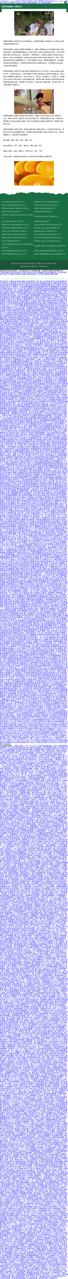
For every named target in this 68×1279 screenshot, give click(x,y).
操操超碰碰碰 (40, 433)
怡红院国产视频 (6, 941)
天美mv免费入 (5, 972)
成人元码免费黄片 (32, 699)
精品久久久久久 (62, 1268)
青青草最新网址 (41, 523)
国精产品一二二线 (10, 1224)
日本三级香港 (13, 1195)
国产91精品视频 (51, 452)
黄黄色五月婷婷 (30, 509)
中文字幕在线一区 (46, 758)
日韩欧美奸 (47, 1062)
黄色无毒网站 (11, 867)
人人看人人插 (9, 681)
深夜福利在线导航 (54, 812)
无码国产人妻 (26, 1059)
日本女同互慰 (23, 987)
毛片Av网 (44, 1116)
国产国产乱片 (37, 968)
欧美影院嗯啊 (40, 286)
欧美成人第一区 (7, 1050)
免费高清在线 (11, 652)
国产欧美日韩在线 (14, 481)
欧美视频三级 (33, 930)
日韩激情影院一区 (17, 1116)
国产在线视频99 (24, 441)
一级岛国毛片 (61, 459)
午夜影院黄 (59, 914)
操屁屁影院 (31, 1254)
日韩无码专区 (38, 1222)
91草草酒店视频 (26, 768)
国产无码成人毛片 (44, 843)
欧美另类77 (40, 1130)
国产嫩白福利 (18, 488)
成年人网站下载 (48, 1057)
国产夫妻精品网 (35, 328)
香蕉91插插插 (44, 878)
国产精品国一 (61, 513)
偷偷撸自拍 (57, 857)
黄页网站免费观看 (31, 349)
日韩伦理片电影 (26, 570)
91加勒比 (28, 1097)
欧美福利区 (36, 894)
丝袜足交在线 (48, 841)
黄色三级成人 (25, 507)
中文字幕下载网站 (47, 544)
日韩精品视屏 (39, 1125)
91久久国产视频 (20, 340)
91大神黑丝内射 (17, 349)
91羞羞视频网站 (28, 299)
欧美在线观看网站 (36, 344)
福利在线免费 (39, 687)
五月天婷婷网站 (57, 361)
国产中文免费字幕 (7, 671)
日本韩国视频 (21, 829)
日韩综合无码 (40, 299)
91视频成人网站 (37, 446)
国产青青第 (47, 1231)
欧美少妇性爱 (50, 680)
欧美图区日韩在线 (38, 1069)
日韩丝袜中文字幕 (27, 560)
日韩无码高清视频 (57, 1034)
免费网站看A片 (11, 441)
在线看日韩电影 (12, 551)
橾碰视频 (56, 1208)
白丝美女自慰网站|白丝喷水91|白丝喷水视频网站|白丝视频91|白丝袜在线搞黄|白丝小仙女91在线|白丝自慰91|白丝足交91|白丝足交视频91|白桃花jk (34, 742)
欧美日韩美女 (27, 798)
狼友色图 (56, 754)
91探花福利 (57, 899)
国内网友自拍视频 (7, 1214)
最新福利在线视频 (58, 290)
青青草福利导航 (48, 1201)
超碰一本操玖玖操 (51, 953)
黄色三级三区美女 (20, 339)
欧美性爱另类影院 (13, 993)
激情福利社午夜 (48, 311)
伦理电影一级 (9, 664)
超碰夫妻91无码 (30, 292)
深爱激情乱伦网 (27, 1003)
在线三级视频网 (12, 493)
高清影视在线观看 (25, 1165)
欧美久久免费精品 (45, 697)
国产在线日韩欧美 (47, 476)
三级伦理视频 (61, 1130)
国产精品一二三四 (39, 321)
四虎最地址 (38, 1003)
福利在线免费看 (26, 906)
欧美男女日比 (34, 612)
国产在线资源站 (42, 591)
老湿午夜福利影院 (38, 650)
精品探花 (60, 794)
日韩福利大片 (56, 779)
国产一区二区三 (25, 1090)
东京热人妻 (5, 1014)
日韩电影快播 (42, 1186)
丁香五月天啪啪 (23, 295)
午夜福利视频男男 (19, 911)
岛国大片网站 (52, 283)
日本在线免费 (28, 1252)
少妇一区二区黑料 (46, 347)
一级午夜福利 (11, 446)
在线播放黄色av (12, 549)
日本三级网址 (14, 346)
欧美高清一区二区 (27, 645)
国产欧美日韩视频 (45, 676)
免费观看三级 (59, 758)
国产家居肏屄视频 (25, 495)
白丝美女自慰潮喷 (43, 427)
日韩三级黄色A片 (30, 1048)
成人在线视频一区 (30, 325)
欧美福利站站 (23, 525)
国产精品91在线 (39, 394)
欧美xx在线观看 (53, 688)
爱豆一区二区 (15, 774)
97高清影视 (14, 881)
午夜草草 (3, 937)
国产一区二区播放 (18, 678)
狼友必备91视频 (51, 1198)
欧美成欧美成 (50, 598)
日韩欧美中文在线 (50, 753)
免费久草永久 (49, 502)
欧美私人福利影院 (44, 497)
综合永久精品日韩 (14, 589)
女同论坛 (42, 932)
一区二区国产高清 (19, 848)
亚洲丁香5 (57, 1038)
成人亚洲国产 (18, 1241)
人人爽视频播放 (8, 464)
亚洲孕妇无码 (60, 323)
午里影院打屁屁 (6, 1010)
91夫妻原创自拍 (48, 380)
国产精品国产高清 (34, 466)
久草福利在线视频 (56, 685)
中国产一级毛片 (36, 1121)
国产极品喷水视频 (58, 450)
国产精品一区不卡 (7, 927)
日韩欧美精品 (7, 488)
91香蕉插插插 (43, 1014)
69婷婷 (52, 1132)
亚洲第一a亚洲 (48, 1005)
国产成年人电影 (55, 406)
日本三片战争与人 (52, 961)
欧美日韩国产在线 (31, 820)
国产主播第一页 (30, 427)
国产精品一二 (49, 469)
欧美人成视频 (29, 523)
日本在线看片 (11, 502)
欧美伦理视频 (14, 631)
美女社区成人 (28, 1034)
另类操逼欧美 (62, 306)
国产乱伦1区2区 (39, 1059)
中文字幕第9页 (24, 593)
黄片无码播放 (41, 1181)
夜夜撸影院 (12, 1151)
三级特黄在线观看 (10, 960)
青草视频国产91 (45, 939)
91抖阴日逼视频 (11, 1193)
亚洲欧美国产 (25, 881)
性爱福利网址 (6, 986)
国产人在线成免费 (13, 645)
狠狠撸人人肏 (30, 1052)
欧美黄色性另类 (19, 354)
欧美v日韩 (16, 1059)
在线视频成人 (27, 786)
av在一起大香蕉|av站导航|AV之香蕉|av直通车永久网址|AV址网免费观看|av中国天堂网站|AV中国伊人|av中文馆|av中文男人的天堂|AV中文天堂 (34, 722)
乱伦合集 (41, 1141)
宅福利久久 (44, 866)
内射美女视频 (25, 311)
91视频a (42, 761)
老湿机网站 (46, 888)
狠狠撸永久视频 (12, 1257)
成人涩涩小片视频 (35, 854)
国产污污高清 (56, 652)
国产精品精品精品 (20, 373)
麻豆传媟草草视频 (49, 647)
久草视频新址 (56, 702)
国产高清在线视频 (47, 478)
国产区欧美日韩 (19, 634)
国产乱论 (10, 1168)
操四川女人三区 (34, 455)
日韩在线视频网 (34, 779)
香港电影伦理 (27, 994)
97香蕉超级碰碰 (41, 520)
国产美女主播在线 (16, 405)
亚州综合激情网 (44, 1045)
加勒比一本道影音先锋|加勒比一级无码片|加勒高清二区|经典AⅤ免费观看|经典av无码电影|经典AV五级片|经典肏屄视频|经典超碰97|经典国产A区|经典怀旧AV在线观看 (33, 716)
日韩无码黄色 (13, 808)
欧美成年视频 (25, 991)
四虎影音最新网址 (44, 850)
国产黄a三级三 (27, 937)
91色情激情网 (45, 947)
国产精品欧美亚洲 (19, 747)
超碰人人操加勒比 (58, 340)
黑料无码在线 (52, 906)
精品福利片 (31, 1170)
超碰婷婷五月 (49, 387)
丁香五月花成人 (38, 949)
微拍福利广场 (52, 1071)
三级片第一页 (22, 513)
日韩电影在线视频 (53, 1069)
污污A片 (40, 1146)
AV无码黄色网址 (37, 539)
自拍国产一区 (20, 1200)
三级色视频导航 (12, 580)
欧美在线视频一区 (39, 874)
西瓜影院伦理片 (28, 401)
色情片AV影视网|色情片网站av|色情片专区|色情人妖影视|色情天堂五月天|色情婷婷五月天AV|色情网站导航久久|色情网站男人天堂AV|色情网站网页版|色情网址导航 (34, 712)
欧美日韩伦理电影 (42, 803)
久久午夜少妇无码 (52, 412)
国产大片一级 (48, 1092)
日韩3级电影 (38, 1153)
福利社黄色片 (5, 620)
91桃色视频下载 (13, 377)
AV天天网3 (29, 805)
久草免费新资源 (10, 335)
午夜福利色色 (34, 323)
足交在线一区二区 (30, 1045)
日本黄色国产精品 (49, 747)
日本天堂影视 (23, 561)
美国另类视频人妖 (58, 427)
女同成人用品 (41, 400)
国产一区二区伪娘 (21, 544)
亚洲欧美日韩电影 (20, 563)
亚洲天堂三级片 (41, 481)
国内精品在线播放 (58, 420)
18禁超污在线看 (19, 918)
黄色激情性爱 (43, 1259)
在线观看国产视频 (59, 448)
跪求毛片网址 (54, 991)
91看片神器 (22, 996)
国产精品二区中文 (48, 671)
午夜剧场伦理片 (6, 1088)
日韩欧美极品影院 (20, 386)
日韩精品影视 (54, 1041)
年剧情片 (8, 1264)
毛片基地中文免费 (37, 780)
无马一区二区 (21, 775)
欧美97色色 (9, 934)
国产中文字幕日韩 (37, 690)
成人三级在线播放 (49, 511)
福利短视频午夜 (38, 1087)
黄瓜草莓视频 (38, 1081)
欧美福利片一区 (10, 600)
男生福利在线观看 (45, 1048)
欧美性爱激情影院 (13, 1172)
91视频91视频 (38, 867)
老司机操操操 (33, 313)
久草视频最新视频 (18, 1111)
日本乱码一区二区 (23, 894)
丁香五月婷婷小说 (24, 533)
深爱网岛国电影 (53, 1250)
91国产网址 (62, 897)
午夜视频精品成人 (25, 657)
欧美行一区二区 (37, 633)
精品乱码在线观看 (14, 370)
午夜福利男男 (52, 304)
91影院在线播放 (20, 347)
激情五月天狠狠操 (29, 438)
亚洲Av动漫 (49, 946)
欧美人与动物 (28, 1175)
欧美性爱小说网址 (25, 549)
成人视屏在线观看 (59, 1118)
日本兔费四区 (62, 874)
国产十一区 (28, 1226)
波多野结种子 (57, 483)
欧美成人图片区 (44, 1099)
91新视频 (22, 791)
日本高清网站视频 (8, 751)
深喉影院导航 (16, 556)
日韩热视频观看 (47, 1151)
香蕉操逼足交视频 (27, 923)
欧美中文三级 (25, 704)
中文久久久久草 (31, 761)
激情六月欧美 (34, 365)
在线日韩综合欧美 (24, 692)
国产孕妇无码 (34, 316)
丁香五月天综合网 (52, 949)
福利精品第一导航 (37, 897)
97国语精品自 (28, 1104)
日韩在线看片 (61, 881)
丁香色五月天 (56, 445)
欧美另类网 (58, 1241)
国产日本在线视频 (45, 424)
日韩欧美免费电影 (59, 850)
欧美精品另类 (22, 1047)
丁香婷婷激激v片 (52, 547)
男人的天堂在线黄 (61, 1012)
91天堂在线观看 (24, 647)
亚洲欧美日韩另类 (37, 1007)
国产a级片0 (47, 793)
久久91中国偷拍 (46, 1241)
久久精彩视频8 (27, 687)
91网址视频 (12, 989)
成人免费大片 (29, 457)
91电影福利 (37, 935)
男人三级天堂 (45, 558)
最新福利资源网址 (11, 410)
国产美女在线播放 (24, 660)
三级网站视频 (46, 975)
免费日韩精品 (44, 528)
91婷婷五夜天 (18, 947)
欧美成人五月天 (12, 706)
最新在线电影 (11, 328)
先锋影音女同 (31, 833)
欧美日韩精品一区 (37, 1074)
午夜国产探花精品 (49, 1174)
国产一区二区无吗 (61, 902)
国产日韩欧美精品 (57, 1219)
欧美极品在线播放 (53, 535)
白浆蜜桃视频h (35, 295)
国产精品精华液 (50, 337)
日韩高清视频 (7, 659)
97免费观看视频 (34, 1151)
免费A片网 (19, 1160)
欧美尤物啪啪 (13, 930)
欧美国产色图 (61, 586)
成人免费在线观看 (16, 417)
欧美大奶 (48, 789)
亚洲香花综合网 (14, 796)
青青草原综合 (31, 393)
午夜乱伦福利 (42, 393)
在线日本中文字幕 (17, 979)
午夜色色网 (22, 871)
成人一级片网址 (26, 346)
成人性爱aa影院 (60, 446)
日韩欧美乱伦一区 (49, 981)
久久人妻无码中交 (54, 1015)
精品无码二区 (54, 1139)
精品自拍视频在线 (19, 1094)
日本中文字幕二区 (34, 356)
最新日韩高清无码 (16, 427)
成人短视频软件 (30, 613)
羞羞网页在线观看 (16, 655)
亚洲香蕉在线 (34, 673)
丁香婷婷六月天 (60, 760)
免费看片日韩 (25, 669)
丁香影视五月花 (12, 344)
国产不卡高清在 (21, 1101)
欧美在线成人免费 (12, 770)
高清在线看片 (11, 765)
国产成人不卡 (32, 1064)
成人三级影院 (43, 685)
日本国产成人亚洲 (27, 847)
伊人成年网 (33, 1154)
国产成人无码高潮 (43, 281)
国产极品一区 (16, 688)
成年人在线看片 (52, 582)
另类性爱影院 (8, 1003)
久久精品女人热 (13, 560)
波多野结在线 (52, 499)
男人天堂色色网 (18, 758)
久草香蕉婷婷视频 (61, 862)
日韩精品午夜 (23, 521)
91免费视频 (27, 953)
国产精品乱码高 (57, 607)
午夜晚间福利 (7, 683)
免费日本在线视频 (22, 1007)
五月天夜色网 (33, 911)
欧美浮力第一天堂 (45, 1212)
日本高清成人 (22, 694)
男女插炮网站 (38, 391)
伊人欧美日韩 (24, 1069)
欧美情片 (6, 1245)
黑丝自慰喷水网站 (54, 523)
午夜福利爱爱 (53, 777)
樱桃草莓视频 (38, 798)
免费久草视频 (62, 615)
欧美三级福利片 (55, 386)
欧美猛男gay (20, 1125)
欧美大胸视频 (17, 617)
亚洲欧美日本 (30, 1040)
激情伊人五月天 (39, 358)
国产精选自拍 (60, 507)
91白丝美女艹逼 (12, 561)
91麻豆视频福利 (58, 1047)
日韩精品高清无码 (31, 655)
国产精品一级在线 (40, 589)
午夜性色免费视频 (57, 1028)
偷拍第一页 (7, 1141)
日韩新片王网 (5, 761)
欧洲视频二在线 (42, 467)
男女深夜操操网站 (21, 577)
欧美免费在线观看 (18, 478)
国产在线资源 (18, 956)
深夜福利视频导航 (24, 320)
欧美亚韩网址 (51, 401)
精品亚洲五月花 (46, 354)
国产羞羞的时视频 (21, 864)
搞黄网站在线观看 (31, 685)
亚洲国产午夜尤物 (39, 787)
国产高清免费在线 (7, 1132)
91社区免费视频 (19, 1271)
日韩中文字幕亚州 (14, 474)
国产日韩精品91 (48, 594)
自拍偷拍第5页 (6, 899)
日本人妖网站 (34, 361)
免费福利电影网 (48, 464)
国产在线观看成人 (54, 645)
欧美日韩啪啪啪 (41, 1076)
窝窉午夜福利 (56, 473)
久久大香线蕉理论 (31, 351)
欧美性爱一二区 (19, 861)
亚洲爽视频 (46, 982)
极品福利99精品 (31, 480)
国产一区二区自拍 (25, 1228)
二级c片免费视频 (17, 596)
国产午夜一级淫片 (22, 1158)
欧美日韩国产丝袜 (16, 586)
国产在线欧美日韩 (47, 572)
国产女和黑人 (52, 768)
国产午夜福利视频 (43, 445)
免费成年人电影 (40, 904)
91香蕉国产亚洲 (22, 1261)
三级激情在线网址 (32, 979)
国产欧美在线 (37, 793)
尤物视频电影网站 (36, 551)
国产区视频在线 (8, 565)
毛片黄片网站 (51, 615)
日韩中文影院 (55, 977)
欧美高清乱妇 (25, 511)
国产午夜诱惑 (36, 660)
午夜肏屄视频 (35, 815)
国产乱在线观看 (57, 951)
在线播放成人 (9, 673)
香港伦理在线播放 (33, 1116)
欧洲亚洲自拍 (60, 464)
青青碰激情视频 (27, 831)
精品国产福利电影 (40, 370)
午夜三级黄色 (23, 695)
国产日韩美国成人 (22, 471)
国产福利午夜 (13, 787)
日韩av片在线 (52, 840)
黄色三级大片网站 (47, 1036)
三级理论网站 (29, 360)
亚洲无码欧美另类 (7, 1012)
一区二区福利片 (10, 542)
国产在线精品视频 (22, 565)
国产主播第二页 (49, 854)
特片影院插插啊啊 (12, 1247)
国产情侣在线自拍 (52, 1158)
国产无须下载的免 (13, 1137)
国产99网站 (12, 1179)
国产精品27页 (11, 1165)
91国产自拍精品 (18, 761)
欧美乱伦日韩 (5, 961)
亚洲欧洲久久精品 (59, 1273)
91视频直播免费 (40, 1085)
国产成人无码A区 (37, 1055)
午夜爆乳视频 (18, 457)
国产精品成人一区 (35, 694)
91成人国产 (36, 981)
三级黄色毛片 (47, 1012)
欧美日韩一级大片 (57, 916)
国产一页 (30, 1015)
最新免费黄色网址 (45, 666)
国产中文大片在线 (18, 307)
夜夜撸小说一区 (61, 314)
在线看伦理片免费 (35, 1092)
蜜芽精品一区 (8, 1104)
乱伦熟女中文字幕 (7, 356)
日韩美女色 (22, 1224)
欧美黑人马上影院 (19, 1024)
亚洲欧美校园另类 (12, 869)
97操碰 (64, 1123)
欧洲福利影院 (51, 1064)
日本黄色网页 (5, 1186)
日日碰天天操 (34, 521)
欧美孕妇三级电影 (27, 434)
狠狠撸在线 (20, 1276)
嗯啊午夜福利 (50, 358)
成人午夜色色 (11, 794)
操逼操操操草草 (42, 654)
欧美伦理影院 (60, 328)
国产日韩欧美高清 (20, 553)
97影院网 (43, 1188)
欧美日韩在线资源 (31, 619)
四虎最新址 (29, 1240)
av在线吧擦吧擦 (21, 379)
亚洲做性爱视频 (10, 610)
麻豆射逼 (3, 1123)
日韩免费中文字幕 (58, 521)
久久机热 (21, 1038)
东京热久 (27, 949)
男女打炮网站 (14, 669)
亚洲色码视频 (62, 401)
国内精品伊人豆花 (7, 1101)
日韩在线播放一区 (49, 379)
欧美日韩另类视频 (42, 460)
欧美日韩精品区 (24, 638)
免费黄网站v (11, 1047)
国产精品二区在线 (16, 483)
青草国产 (32, 1264)
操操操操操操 (43, 596)
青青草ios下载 (53, 928)
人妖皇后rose (13, 803)
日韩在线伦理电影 (21, 1114)
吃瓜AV (60, 996)
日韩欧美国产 (47, 815)
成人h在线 (7, 1149)
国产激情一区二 (45, 546)
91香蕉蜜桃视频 (61, 1050)
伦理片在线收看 (24, 1087)
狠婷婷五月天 (38, 994)
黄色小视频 (47, 857)
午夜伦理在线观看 (25, 440)
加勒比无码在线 (60, 307)
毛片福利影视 (47, 382)
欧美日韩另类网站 (53, 784)
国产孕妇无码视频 (42, 1102)
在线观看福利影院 (49, 674)
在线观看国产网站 (16, 613)
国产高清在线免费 (9, 490)
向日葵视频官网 (11, 749)
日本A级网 (57, 815)
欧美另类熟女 (12, 333)
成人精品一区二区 (12, 1083)
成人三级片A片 (59, 1205)
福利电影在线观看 (57, 878)
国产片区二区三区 (54, 629)
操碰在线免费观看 (8, 829)
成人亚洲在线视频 (59, 497)
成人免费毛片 (54, 591)
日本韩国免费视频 (49, 1094)
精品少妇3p (4, 1226)
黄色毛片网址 (7, 415)
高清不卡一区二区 (45, 542)
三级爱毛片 (24, 826)
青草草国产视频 (56, 1248)
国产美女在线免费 (7, 448)
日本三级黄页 (59, 942)
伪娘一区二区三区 (42, 801)
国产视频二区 (50, 687)
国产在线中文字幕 (15, 1076)
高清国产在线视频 (34, 862)
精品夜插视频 (5, 688)
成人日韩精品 (18, 827)
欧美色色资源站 (36, 817)
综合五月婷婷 (30, 400)
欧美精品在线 (12, 440)
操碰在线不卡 (60, 584)
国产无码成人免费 (13, 1017)
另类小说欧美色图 (18, 970)
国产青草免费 (53, 617)
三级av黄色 (53, 1247)
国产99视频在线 (19, 393)
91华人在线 (47, 935)
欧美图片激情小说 (47, 664)
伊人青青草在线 (39, 1108)
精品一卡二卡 (18, 667)
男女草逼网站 (47, 965)
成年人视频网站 (35, 527)
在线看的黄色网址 (28, 1137)
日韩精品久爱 (28, 888)
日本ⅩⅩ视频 (37, 1005)
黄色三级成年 (15, 840)
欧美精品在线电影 (20, 1264)
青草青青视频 (45, 285)
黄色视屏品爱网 (12, 1215)
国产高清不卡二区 (38, 704)
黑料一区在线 (38, 377)
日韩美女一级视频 (20, 1268)
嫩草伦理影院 (42, 989)
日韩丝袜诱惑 (43, 826)
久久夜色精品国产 (25, 408)
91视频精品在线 (23, 473)
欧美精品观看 (35, 864)
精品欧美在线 (16, 384)
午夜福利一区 (60, 476)
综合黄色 (12, 1261)
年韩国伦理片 (31, 859)
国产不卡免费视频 (54, 683)
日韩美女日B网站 (25, 580)
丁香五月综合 (47, 648)
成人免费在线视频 (25, 935)
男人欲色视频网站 (32, 478)
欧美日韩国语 (49, 941)
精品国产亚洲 (12, 695)
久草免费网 (7, 1229)
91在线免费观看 (26, 1041)
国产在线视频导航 (39, 873)
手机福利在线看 (6, 354)
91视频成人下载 (39, 474)
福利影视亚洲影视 (47, 914)
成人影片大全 (16, 438)
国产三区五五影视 (24, 502)
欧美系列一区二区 (61, 827)
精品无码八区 (58, 1266)
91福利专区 (7, 1099)
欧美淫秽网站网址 (13, 570)
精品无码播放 (45, 500)
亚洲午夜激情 (22, 542)
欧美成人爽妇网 (19, 1254)
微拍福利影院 (45, 443)
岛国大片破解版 (40, 937)
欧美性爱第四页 (42, 406)
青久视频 (4, 1001)
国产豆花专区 (22, 554)
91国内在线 (9, 1114)
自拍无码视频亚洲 (10, 974)
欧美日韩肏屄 (29, 659)
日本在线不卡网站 (27, 1156)
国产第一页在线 (42, 438)
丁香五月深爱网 (42, 389)
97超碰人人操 (5, 1275)
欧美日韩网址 (55, 963)
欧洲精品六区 (44, 930)
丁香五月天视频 (44, 1229)
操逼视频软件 (60, 1092)
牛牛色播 (51, 885)
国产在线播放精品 (38, 601)
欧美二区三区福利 (58, 561)
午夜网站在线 (30, 309)
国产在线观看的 (35, 335)
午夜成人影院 (29, 586)
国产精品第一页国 (36, 610)
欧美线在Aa (21, 1170)
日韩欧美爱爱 (5, 1278)
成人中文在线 (35, 1050)
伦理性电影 (58, 965)
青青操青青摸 (13, 1022)
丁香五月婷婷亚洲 (40, 1167)
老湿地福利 (11, 1019)
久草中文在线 (18, 460)
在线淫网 (15, 972)
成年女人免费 (21, 1113)
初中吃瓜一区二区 (44, 1271)
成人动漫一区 (18, 467)
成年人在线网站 (55, 417)
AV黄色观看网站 (30, 596)
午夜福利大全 (36, 453)
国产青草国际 (56, 292)
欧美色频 (16, 1181)
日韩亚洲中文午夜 (26, 1085)
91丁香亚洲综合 (46, 1177)
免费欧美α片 (39, 586)
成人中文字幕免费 (25, 535)
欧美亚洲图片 (16, 499)
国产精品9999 (49, 1262)
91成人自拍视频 (30, 417)
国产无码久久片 (15, 654)
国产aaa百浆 (25, 913)
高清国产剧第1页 (50, 306)
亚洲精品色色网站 (7, 1146)
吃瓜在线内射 (50, 586)
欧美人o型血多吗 (53, 518)
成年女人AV (48, 968)
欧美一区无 (9, 1160)
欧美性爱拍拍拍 (11, 1108)
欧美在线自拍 (6, 1259)
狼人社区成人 (43, 480)
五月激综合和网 (28, 814)
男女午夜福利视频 (44, 506)
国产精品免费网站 (36, 471)
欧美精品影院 (49, 314)
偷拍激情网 (18, 1008)
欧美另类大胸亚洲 (35, 554)
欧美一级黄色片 (41, 814)
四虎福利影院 (35, 965)
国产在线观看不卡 (46, 954)
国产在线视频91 (31, 424)
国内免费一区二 (51, 643)
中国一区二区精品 (16, 820)
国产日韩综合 (10, 901)
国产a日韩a (10, 775)
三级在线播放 (44, 927)
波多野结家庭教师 (38, 293)
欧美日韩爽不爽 (9, 1208)
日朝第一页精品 (39, 768)
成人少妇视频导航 (49, 339)
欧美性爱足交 (40, 1015)
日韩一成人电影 (41, 488)
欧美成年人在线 (38, 892)
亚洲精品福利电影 (36, 706)
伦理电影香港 (12, 657)
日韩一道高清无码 (48, 751)
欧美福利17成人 (37, 507)
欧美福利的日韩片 (42, 1240)
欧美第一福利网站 (48, 593)
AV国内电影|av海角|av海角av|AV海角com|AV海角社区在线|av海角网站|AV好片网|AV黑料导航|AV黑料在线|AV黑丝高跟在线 (34, 727)
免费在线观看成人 (38, 600)
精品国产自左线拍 (34, 379)
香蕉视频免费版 (50, 624)
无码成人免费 (56, 678)
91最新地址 (29, 1203)
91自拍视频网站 (27, 391)
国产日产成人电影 (57, 1200)
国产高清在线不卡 (10, 782)
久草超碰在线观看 (54, 400)
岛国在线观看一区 (7, 674)
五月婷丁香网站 (35, 648)
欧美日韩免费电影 (9, 504)
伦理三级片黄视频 (48, 398)
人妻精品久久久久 (56, 405)
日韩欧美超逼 (17, 961)
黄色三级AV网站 (19, 532)
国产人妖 (18, 1252)
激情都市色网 (25, 293)
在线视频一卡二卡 (20, 1036)
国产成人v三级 (18, 480)
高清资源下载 (34, 695)
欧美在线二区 (29, 951)
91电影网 (59, 775)
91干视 (28, 981)
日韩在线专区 (38, 887)
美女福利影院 (16, 1068)
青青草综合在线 (13, 419)
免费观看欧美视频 (16, 573)
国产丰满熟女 (35, 593)
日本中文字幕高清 (42, 560)
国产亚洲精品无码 (38, 320)
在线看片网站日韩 (25, 492)
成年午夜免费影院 (42, 1034)
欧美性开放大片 (57, 514)
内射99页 (19, 951)
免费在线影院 (54, 1083)
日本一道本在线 (51, 1088)
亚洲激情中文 (27, 429)
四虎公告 (42, 1095)
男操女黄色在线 (30, 1014)
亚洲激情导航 (28, 963)
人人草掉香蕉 (49, 584)
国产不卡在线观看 (56, 944)
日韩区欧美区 (55, 1123)
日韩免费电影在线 (12, 1071)
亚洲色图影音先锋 (51, 1003)
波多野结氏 (53, 1014)
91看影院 (23, 1195)
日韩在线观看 (27, 643)
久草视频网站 (61, 895)
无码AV (33, 1021)
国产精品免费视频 (59, 697)
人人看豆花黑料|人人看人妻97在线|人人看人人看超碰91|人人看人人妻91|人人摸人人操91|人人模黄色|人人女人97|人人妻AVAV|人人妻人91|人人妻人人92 (34, 738)
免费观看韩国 (61, 573)
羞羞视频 (33, 826)
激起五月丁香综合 (43, 782)
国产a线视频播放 (10, 690)
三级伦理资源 (27, 384)
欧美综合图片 (11, 859)
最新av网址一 (19, 746)
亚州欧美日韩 (13, 833)
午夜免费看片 (36, 540)
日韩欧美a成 (51, 874)
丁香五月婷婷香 (51, 631)
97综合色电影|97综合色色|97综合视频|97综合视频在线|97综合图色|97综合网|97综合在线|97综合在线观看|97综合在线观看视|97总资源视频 (33, 733)
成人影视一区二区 (45, 403)
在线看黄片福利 (34, 848)
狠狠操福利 (43, 944)
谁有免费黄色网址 (25, 394)
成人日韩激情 (61, 554)
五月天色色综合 (55, 389)
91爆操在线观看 (42, 417)
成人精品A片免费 (23, 446)
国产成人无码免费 (29, 756)
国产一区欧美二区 (14, 756)
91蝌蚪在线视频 (61, 398)
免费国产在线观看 (27, 520)
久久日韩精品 (61, 987)
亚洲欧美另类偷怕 (7, 925)
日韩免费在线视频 (14, 318)
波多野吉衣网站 (15, 337)
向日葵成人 (38, 1029)
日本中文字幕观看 (59, 626)
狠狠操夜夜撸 (45, 290)
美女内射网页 (36, 511)
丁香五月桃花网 (51, 433)
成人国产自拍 (61, 674)
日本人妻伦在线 (58, 1128)
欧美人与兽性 (58, 694)
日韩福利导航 (48, 1134)
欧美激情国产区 (38, 881)
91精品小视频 (28, 1076)
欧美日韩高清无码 (9, 295)
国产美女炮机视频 (17, 1273)
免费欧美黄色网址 (18, 1191)
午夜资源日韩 (5, 975)
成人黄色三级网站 (38, 412)
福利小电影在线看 (42, 805)
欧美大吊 (63, 960)
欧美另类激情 (16, 389)
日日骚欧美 (22, 1073)
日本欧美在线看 (30, 1208)
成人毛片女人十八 (10, 754)
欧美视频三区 (61, 466)
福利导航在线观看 (25, 622)
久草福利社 (54, 1259)
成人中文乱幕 (23, 344)
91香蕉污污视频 (26, 680)
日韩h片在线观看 (34, 353)
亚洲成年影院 (54, 807)
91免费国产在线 (13, 650)
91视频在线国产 (6, 1154)
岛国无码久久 (26, 845)
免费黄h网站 (40, 1257)
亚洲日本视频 (10, 817)
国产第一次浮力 (28, 774)
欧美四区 (8, 1024)
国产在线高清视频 (58, 281)
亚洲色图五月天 (60, 387)
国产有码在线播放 (22, 921)
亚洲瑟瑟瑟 (36, 991)
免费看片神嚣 (54, 351)
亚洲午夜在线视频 (13, 680)
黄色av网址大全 (34, 443)
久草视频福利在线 (46, 1160)
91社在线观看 (5, 1028)
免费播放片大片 (16, 834)
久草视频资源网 (49, 958)
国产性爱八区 (57, 1073)
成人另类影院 (33, 954)
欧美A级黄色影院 (32, 827)
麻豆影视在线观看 (11, 624)
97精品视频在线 (62, 979)
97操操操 (49, 1257)
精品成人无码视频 (27, 1022)
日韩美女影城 (26, 615)
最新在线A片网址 (47, 1010)
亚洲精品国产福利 (46, 1001)
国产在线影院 (61, 339)
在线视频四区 (7, 339)
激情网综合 (60, 803)
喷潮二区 (62, 1120)
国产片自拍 (37, 1097)
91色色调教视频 (61, 1151)
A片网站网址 (17, 1231)
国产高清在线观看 (40, 429)
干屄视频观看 (48, 1127)
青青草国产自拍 (18, 1106)
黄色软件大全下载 (14, 469)
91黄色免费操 (54, 1144)
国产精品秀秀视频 (16, 452)
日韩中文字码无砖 (27, 433)
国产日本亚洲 (29, 636)
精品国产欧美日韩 (25, 867)
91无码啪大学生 (6, 1240)
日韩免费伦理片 (29, 1068)
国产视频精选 (33, 1024)
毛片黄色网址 (34, 1010)
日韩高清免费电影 (15, 963)
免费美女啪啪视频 (49, 996)
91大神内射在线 (10, 513)
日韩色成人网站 (26, 1247)
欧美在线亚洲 (23, 1061)
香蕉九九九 (9, 1008)
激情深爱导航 (29, 304)
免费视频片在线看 (11, 603)
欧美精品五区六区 (20, 1088)
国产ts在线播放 (20, 398)
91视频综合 (27, 975)
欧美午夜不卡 (48, 1153)
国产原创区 (53, 989)
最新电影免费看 (51, 704)
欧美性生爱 (48, 852)
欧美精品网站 (30, 1146)
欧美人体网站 (18, 866)
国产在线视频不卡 (33, 1149)
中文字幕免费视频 (17, 784)
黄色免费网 (34, 1078)
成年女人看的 (36, 692)
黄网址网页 (9, 1248)
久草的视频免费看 (54, 419)
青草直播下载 (30, 330)
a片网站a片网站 (23, 707)
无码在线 (13, 1236)
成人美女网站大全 (53, 321)
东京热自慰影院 (32, 532)
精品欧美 (62, 1029)
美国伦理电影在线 (23, 958)
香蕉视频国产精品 (52, 1243)
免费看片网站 (25, 793)
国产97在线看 (55, 1111)
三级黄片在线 (30, 1184)
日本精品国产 (33, 754)
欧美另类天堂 (60, 664)
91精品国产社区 (54, 1188)
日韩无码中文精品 (55, 904)
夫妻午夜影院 (5, 852)
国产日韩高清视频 (31, 426)
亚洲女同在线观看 (38, 441)
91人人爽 (29, 1125)
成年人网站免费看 (33, 1038)
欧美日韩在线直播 (17, 1266)
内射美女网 (54, 1052)
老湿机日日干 (49, 507)
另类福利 (50, 765)
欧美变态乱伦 (21, 1219)
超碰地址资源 (8, 1109)
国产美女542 (47, 871)
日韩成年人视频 (10, 455)
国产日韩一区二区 (30, 1205)
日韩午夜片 (12, 1167)
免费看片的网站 (46, 1000)
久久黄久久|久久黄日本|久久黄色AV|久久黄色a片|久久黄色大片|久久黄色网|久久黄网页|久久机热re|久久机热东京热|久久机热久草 (34, 730)
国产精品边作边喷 (52, 808)
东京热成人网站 (34, 996)
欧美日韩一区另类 (13, 824)
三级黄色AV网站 (12, 1029)
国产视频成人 (15, 807)
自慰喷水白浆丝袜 (13, 845)
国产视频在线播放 (30, 878)
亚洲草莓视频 (62, 1174)
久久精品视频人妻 (11, 638)
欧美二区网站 (12, 622)
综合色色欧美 (58, 648)
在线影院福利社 (55, 1019)
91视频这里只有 (30, 366)
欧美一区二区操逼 (16, 445)
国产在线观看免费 (27, 836)
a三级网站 (50, 1104)
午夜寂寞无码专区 (48, 987)
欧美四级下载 (45, 695)
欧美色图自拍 (34, 285)
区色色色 (50, 1252)
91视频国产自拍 (39, 906)
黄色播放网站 (5, 1015)
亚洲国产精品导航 (29, 850)
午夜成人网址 (36, 372)
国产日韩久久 (54, 1043)
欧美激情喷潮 (50, 570)
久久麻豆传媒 (41, 998)
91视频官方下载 (59, 297)
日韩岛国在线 (41, 509)
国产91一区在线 (61, 551)
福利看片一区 (5, 747)
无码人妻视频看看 (36, 1221)
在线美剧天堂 (38, 492)
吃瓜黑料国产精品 (55, 393)
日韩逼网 (6, 1066)
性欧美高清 (11, 1113)
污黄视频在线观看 (32, 422)
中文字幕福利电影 (45, 641)
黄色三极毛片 (52, 1090)
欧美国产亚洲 (47, 862)
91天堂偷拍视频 (61, 455)
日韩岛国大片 (31, 1259)
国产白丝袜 (4, 774)
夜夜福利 (3, 989)
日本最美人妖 (31, 497)
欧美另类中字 (23, 551)
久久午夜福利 (7, 313)
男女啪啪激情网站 (52, 504)
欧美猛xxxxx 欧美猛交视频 (38, 1219)
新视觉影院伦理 (12, 314)
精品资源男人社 (6, 467)
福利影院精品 (5, 556)
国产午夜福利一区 (18, 330)
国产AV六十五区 (31, 528)
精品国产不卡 (38, 622)
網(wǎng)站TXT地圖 (33, 263)
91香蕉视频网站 (20, 356)
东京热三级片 (36, 700)
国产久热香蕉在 (33, 902)
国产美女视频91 (28, 363)
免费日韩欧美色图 (20, 313)
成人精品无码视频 (39, 615)
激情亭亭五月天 (53, 932)
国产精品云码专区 (51, 1221)
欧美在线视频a (29, 667)
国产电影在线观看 (11, 302)
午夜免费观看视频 (52, 1182)
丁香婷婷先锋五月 (52, 299)
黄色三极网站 (18, 351)
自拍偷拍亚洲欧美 (10, 857)
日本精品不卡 (29, 460)
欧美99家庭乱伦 (60, 422)
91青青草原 (22, 754)
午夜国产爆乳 (53, 831)
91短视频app (40, 956)
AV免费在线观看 (13, 1054)
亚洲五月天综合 (51, 293)
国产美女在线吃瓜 (7, 1161)
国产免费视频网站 (23, 1182)
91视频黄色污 (5, 1231)
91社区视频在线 (56, 528)
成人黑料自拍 (29, 547)
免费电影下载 (29, 405)
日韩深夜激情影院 (53, 1021)
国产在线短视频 (35, 380)
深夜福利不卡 (56, 1045)
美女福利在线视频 (9, 285)
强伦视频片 (39, 1198)
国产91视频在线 (40, 499)
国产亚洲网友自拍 (24, 504)
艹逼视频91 (12, 1139)
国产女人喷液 (44, 532)
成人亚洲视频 (54, 438)
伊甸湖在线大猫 (10, 443)
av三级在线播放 (28, 993)
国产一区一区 (18, 619)
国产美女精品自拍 (47, 820)
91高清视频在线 (38, 890)
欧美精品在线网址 (9, 297)
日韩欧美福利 (18, 1240)
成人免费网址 (56, 500)
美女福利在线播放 (39, 822)
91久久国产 (12, 1243)
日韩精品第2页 (5, 617)
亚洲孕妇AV (31, 819)
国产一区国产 (23, 960)
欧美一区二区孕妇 (11, 593)
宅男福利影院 (56, 375)
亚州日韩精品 (23, 965)
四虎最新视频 (52, 309)
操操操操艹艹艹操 (58, 970)
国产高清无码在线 (43, 450)
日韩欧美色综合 (11, 855)
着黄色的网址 (41, 620)
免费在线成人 (38, 333)
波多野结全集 (12, 431)
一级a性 (45, 991)
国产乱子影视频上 (40, 786)
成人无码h (56, 888)
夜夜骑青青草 (61, 669)
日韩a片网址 (5, 840)
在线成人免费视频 (30, 916)
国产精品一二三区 (47, 422)
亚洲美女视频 (5, 307)
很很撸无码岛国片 (19, 1177)
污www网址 (41, 1021)
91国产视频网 (11, 965)
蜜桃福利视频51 (51, 474)
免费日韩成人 (25, 873)
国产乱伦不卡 (58, 1024)
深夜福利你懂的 (47, 864)
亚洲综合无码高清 (24, 594)
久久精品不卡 (7, 360)
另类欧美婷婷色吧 (15, 909)
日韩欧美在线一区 (50, 603)
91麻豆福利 (61, 1094)
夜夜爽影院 (4, 1235)
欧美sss (38, 888)
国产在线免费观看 (61, 909)
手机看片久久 (60, 1153)
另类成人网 (44, 1111)
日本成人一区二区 (38, 920)
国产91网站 (54, 1191)
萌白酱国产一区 (12, 847)
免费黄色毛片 (25, 601)
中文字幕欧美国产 (22, 1168)
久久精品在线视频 (27, 1054)
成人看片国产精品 (25, 624)
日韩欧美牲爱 (48, 974)
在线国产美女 (11, 1222)
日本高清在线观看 (59, 1238)
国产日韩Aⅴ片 (12, 1090)
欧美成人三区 (23, 815)
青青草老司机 (51, 972)
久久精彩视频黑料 (49, 638)
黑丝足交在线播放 (20, 767)
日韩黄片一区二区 (29, 591)
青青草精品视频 (12, 396)
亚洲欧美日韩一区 (16, 426)
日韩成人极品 (54, 596)
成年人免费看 (37, 857)
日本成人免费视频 (11, 492)
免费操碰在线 (18, 360)
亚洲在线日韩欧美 (32, 626)
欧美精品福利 (22, 652)
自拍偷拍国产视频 (19, 902)
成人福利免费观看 (19, 1163)
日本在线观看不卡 (56, 460)
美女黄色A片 (42, 1245)
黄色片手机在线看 (52, 1055)
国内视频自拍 (18, 659)
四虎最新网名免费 (7, 883)
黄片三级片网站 (39, 1266)
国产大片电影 (13, 1217)
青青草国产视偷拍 (37, 459)
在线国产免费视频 (32, 354)
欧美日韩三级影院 (25, 1108)
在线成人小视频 (31, 641)
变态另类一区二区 (20, 1026)
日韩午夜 (42, 1064)
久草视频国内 (55, 866)
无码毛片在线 (49, 565)
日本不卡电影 (50, 994)
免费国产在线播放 (37, 1148)
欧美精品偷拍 (11, 791)
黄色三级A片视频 (7, 587)
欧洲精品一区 (14, 700)
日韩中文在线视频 (59, 935)
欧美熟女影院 (40, 326)
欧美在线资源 (11, 841)
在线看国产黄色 (22, 1188)
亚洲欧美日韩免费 (32, 895)
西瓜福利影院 (5, 1031)
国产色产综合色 (23, 328)
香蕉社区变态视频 (16, 420)
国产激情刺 (11, 1021)
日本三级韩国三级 (19, 1064)
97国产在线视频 (48, 1109)
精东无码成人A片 (7, 1121)
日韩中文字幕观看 (18, 1245)
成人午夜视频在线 (48, 1149)
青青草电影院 (52, 822)
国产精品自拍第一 (23, 1062)
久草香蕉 (15, 768)
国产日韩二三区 (15, 429)
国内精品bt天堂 (33, 347)
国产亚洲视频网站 (14, 591)
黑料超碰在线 (49, 462)
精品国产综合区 (50, 490)
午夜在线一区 (11, 1061)
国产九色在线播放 (27, 1142)
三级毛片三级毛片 (44, 824)
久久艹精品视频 (55, 560)
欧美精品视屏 (27, 469)
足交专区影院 (6, 911)
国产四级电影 (28, 1028)
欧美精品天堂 (36, 594)
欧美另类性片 (59, 365)
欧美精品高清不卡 (58, 1276)
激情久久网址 (61, 436)
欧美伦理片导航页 (34, 1094)
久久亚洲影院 (33, 652)
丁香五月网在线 (51, 441)
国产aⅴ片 (40, 967)
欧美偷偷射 (17, 1153)
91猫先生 (63, 749)
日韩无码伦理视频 (18, 406)
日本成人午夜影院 (49, 513)
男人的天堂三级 (61, 346)
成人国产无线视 (6, 626)
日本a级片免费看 (33, 861)
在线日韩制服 (37, 810)
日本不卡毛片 (5, 546)
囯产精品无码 (41, 342)
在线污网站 (17, 899)
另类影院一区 (51, 920)
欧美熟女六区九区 (51, 690)
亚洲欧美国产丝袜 (52, 749)
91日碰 (17, 913)
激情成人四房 (55, 532)
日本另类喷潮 (37, 958)
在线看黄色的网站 (52, 1222)
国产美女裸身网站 (42, 977)
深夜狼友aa (51, 923)
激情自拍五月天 (37, 605)
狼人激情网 (9, 954)
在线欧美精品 (47, 335)
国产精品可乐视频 (29, 1033)
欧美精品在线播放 (16, 582)
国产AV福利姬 (35, 1168)
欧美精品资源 (41, 1054)
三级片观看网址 (25, 321)
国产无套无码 (10, 1092)
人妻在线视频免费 (7, 1184)
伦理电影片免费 (38, 808)
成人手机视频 (13, 906)
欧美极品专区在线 (56, 1165)
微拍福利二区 (43, 332)
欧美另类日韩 (27, 358)
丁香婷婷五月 (11, 300)
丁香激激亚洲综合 (32, 307)
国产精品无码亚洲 (25, 855)
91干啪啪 (52, 1076)
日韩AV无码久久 (35, 577)
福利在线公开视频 (36, 306)
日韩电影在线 (10, 958)
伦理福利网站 (12, 408)
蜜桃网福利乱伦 (27, 977)
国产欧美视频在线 (52, 286)
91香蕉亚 (46, 1163)
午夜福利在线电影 (16, 292)
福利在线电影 (56, 316)
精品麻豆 (46, 767)
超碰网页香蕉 (30, 406)
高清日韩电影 (60, 572)
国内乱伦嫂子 (60, 344)
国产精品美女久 (48, 372)
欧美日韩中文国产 (54, 520)
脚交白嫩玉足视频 (7, 398)
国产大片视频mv (13, 391)
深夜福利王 (9, 800)
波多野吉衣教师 (55, 325)
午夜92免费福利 (53, 485)
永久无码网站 (34, 1019)
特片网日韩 (54, 800)
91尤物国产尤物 (34, 871)
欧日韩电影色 (12, 487)
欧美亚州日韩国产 (29, 928)
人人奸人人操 (30, 678)
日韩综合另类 (49, 344)
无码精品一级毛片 (34, 398)
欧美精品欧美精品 (40, 657)
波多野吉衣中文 (34, 1113)
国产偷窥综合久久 (20, 332)
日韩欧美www (56, 934)
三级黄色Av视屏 (51, 1114)
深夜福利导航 (52, 774)
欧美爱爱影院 (38, 396)
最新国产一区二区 (8, 1269)
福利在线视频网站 (19, 852)
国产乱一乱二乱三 (49, 1168)
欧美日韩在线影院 (19, 777)
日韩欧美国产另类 (34, 984)
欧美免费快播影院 (42, 834)
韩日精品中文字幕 (7, 424)
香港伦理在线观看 (55, 986)
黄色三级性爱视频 (29, 629)
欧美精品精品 (7, 497)
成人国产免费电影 (28, 880)
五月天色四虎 (58, 335)
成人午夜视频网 (21, 607)
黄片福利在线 (10, 1134)
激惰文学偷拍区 (58, 1254)
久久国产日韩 (43, 859)
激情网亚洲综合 (15, 518)
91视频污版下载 (48, 328)
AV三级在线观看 (17, 547)
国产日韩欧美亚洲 (16, 636)
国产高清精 (29, 784)
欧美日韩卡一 (56, 861)
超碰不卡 (18, 1104)
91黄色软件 (19, 1184)
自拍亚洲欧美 (10, 1057)
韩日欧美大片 (17, 1028)
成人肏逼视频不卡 (50, 918)
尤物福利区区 (29, 573)
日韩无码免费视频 (10, 871)
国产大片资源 (9, 572)
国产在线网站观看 (30, 944)
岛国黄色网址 (36, 311)
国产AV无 (13, 1207)
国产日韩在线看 (46, 902)
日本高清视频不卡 (52, 601)
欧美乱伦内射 (43, 1191)
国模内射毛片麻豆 (47, 979)
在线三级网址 (8, 843)
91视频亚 (63, 1087)
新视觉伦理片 (16, 358)
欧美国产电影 (61, 1175)
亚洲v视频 (39, 918)
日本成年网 (19, 1146)
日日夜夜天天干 (7, 864)
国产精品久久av (39, 643)
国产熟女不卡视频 (39, 518)
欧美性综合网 (36, 669)
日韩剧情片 (53, 1278)
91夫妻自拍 (34, 1128)
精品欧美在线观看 (54, 873)
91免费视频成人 (19, 702)
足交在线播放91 (55, 313)
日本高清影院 (55, 1080)
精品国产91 (9, 780)
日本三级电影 (19, 400)
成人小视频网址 (31, 1095)
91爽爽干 (11, 1219)
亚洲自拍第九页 (44, 1066)
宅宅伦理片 (31, 1238)
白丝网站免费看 (24, 431)
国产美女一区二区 (42, 667)
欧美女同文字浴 (6, 676)
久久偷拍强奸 (61, 363)
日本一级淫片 (6, 1181)
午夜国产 (62, 1114)
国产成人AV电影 (58, 982)
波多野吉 (21, 989)
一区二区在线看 (53, 368)
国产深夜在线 (41, 485)
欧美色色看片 (45, 1273)
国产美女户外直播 (14, 598)
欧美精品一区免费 (22, 673)
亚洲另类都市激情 (21, 1074)
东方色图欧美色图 (13, 511)
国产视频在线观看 (35, 567)
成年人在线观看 (53, 1085)
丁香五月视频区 (46, 942)
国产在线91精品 (55, 1245)
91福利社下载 (44, 1123)
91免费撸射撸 (31, 1245)
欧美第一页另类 (6, 460)
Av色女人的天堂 (6, 514)
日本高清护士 (49, 633)
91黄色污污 (59, 954)
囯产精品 (29, 901)
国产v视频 (31, 1130)
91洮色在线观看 (17, 608)
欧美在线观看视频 (42, 1028)
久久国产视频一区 (22, 648)
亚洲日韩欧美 (5, 758)
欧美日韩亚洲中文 (30, 760)
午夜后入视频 (12, 1085)
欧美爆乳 (30, 918)
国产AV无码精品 (19, 497)
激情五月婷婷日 (10, 605)
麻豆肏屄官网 (48, 446)
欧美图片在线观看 (9, 361)
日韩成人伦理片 (39, 765)
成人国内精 (37, 1231)
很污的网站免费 (39, 570)
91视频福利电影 (58, 1068)
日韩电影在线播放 (29, 654)
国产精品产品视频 (52, 921)
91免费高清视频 (19, 450)
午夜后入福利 (45, 1128)
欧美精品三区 (41, 1236)
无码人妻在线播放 (33, 572)
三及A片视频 (56, 927)
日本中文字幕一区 (52, 960)
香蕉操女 (45, 1248)
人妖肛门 (21, 782)
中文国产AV (50, 956)
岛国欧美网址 (49, 346)
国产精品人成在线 (36, 941)
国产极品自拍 (29, 368)
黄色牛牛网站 (34, 297)
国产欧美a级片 (38, 314)
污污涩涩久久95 (51, 855)
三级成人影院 (9, 607)
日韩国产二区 (27, 589)
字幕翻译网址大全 (49, 540)
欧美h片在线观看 (39, 535)
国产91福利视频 (24, 493)
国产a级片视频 (47, 894)
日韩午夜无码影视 (31, 666)
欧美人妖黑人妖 (39, 680)
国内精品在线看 (37, 1182)
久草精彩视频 (44, 916)
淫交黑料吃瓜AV (58, 666)
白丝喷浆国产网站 (43, 613)
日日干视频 (45, 861)
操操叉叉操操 (37, 841)
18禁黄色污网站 (23, 527)
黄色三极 (11, 1182)
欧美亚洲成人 (27, 1081)
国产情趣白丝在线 (21, 316)
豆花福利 (52, 998)
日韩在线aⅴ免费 (45, 754)
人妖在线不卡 (28, 617)
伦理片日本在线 (53, 440)
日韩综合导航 (49, 1101)
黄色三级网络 (35, 751)
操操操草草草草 (6, 403)
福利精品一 (38, 1175)
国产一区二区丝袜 (20, 403)
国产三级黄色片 (6, 450)
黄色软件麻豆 (25, 462)
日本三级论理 (5, 1094)
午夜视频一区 (34, 942)
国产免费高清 (56, 558)
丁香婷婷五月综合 (36, 490)
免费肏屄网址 (11, 353)
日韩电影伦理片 (45, 1008)
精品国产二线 (29, 488)
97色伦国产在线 (50, 706)
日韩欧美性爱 (32, 1278)
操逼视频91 (7, 1097)
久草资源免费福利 (13, 1081)
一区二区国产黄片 (33, 1201)
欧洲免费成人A (28, 530)
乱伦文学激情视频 (7, 1007)
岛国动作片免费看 (56, 1217)
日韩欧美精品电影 (58, 443)
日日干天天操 (39, 530)
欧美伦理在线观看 (56, 627)
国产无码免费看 (10, 694)
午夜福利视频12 (10, 554)
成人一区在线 (38, 953)
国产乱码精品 (22, 567)
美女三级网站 (43, 640)
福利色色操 (60, 1149)
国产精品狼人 (61, 624)
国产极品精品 (41, 629)
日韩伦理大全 (27, 688)
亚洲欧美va (30, 782)
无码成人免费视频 (35, 1127)
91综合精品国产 (58, 403)
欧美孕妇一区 (17, 888)
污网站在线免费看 (7, 1055)
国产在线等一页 (31, 772)
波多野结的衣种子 (44, 1172)
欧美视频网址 (8, 1252)
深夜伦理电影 (40, 434)
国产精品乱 (60, 941)
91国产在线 (14, 1148)
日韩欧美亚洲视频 (40, 408)
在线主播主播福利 (33, 1269)
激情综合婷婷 (50, 533)
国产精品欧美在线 (52, 1215)
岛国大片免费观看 (12, 1156)
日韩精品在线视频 (51, 662)
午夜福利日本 (40, 784)
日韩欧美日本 (20, 819)
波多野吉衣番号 (28, 481)
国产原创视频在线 (49, 1113)
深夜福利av (33, 1026)
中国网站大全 (23, 584)
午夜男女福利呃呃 (15, 763)
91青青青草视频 (13, 601)
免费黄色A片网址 (32, 1241)
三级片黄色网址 (58, 424)
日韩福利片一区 (27, 796)
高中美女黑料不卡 (56, 1116)
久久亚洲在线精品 (21, 448)
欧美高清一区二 (45, 587)
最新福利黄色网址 (30, 1235)
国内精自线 (28, 907)
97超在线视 (52, 1054)
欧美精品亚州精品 (25, 314)
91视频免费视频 (14, 786)
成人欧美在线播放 (35, 775)
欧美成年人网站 (23, 285)
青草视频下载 (32, 1161)
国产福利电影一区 (9, 290)
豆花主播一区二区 (54, 481)
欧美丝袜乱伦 (17, 1186)
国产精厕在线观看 (22, 476)
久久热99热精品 (12, 801)
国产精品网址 (50, 530)
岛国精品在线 (36, 436)
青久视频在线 (54, 318)
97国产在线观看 (19, 422)
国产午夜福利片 (23, 612)
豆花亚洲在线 (40, 1104)
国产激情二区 (50, 798)
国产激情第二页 (41, 1189)
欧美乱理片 (7, 767)
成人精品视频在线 (56, 556)
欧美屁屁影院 (45, 521)
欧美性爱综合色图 (43, 1068)
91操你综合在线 (16, 1205)
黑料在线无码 (50, 493)
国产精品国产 (44, 1106)
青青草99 (6, 1111)
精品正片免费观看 (44, 1238)
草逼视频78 (56, 947)
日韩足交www (5, 885)
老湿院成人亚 (45, 473)
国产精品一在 (36, 638)
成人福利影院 (47, 694)
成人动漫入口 (5, 627)
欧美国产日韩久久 (44, 763)
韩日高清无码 (50, 1184)
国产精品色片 (29, 608)
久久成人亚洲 (55, 805)
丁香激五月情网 (50, 1170)
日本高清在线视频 (39, 794)
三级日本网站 (57, 415)
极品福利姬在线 (55, 332)
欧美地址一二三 (55, 654)
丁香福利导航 (21, 1092)
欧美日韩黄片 (38, 469)
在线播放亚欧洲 (38, 961)
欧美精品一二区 (29, 998)
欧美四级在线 (32, 332)
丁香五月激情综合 (54, 589)
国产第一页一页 (6, 1000)
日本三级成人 (34, 1036)
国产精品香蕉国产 (18, 641)
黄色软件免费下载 (20, 1154)
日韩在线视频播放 (7, 897)
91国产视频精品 (48, 302)
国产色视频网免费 (58, 373)
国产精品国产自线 (52, 1081)
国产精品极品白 (46, 612)
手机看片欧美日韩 (13, 311)
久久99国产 (55, 1022)
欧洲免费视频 (38, 337)
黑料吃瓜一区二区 (22, 1214)
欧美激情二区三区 (49, 692)
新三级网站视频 (10, 533)
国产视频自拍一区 (40, 1043)
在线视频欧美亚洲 (36, 662)
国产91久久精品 (51, 431)
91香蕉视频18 (13, 1041)
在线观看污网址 (60, 544)
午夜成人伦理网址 (20, 942)
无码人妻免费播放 (60, 746)
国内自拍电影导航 (44, 1033)
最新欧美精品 (12, 521)
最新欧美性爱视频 (8, 920)
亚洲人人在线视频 (51, 605)
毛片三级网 (19, 1132)
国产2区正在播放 (12, 459)
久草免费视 (63, 918)
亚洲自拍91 (11, 951)
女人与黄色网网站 (15, 1034)
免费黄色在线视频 (45, 833)
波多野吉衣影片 (16, 916)
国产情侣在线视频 (38, 504)
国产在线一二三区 (58, 782)
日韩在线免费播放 (45, 426)
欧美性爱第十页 (6, 386)
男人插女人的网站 (54, 620)
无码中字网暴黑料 (18, 528)
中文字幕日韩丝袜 (24, 453)
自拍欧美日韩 (7, 393)
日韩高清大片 (30, 342)
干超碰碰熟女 (14, 462)
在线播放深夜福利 (43, 678)
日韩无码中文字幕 (42, 1022)
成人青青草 (39, 847)
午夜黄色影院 (17, 986)
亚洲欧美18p (5, 1116)
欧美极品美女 (29, 452)
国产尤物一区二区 (22, 1055)
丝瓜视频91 (5, 904)
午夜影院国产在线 (22, 897)
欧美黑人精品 (27, 1043)
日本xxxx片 (24, 1148)
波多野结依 (8, 946)
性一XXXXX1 (31, 746)
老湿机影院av (35, 1012)
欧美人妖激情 (53, 937)
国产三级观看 (38, 549)
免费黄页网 (34, 914)
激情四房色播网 (23, 361)
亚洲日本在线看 (49, 810)
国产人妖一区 (33, 927)
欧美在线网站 (62, 847)
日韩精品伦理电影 (40, 1247)
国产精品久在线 (39, 1193)
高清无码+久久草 (30, 1212)
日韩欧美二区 (29, 627)
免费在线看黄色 (24, 410)
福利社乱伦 (38, 1207)
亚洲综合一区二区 (45, 619)
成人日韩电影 (20, 1080)
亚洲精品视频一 (24, 810)
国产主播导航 (5, 358)
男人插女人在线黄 (36, 707)
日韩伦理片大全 (29, 885)
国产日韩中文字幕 (37, 921)
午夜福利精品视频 (26, 803)
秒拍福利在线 (18, 1255)
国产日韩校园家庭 (29, 824)
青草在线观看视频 (12, 991)
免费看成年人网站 (14, 1045)
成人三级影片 (61, 925)
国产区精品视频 (47, 1050)
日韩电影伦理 (5, 349)
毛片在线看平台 (23, 335)
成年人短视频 (11, 810)
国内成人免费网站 (60, 542)
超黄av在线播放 (6, 1271)
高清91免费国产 (61, 633)
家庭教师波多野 (44, 772)
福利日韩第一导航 (58, 634)
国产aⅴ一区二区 (53, 342)
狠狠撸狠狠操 (56, 655)
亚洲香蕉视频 (57, 641)
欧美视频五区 (29, 986)
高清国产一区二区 (47, 1268)
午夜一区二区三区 (11, 535)
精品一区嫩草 (40, 608)
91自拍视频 (58, 1134)
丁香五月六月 (18, 509)
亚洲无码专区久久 (24, 539)
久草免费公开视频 (32, 947)
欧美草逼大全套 (59, 1121)
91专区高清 (16, 1102)
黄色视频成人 (42, 777)
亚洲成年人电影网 (57, 859)
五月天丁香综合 (36, 1214)
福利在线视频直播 (51, 288)
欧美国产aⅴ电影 (41, 368)
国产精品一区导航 (45, 349)
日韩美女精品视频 (29, 485)
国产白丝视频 (32, 415)
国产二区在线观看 (30, 932)
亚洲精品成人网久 (17, 895)
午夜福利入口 (25, 787)
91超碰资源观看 (33, 1177)
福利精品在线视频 (45, 415)
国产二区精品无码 (31, 579)
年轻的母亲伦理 (20, 954)
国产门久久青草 (51, 537)
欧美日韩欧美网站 (14, 629)
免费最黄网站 (61, 887)
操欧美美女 (20, 1269)
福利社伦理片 (40, 659)
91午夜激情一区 (15, 286)
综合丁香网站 (34, 290)
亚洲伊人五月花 (22, 751)
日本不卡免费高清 (51, 539)
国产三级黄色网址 (20, 640)
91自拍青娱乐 (31, 989)
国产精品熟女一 (39, 845)
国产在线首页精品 (40, 495)
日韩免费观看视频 (40, 1165)
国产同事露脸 (29, 934)
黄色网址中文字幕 (38, 537)
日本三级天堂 (49, 525)
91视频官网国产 (41, 831)
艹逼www (14, 904)
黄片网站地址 (40, 972)
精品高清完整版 (12, 633)
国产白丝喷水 (58, 577)
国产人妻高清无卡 (54, 509)
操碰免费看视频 (44, 970)
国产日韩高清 (6, 1163)
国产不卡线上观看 (18, 558)
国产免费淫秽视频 (27, 631)
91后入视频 (26, 822)
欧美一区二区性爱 (25, 1167)
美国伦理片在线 (57, 546)
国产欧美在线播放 (13, 436)
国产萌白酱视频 (16, 944)
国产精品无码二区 (47, 487)
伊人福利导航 (13, 1069)
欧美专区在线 (22, 353)
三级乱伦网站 (48, 1097)
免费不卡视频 (30, 450)
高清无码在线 (40, 923)
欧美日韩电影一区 (52, 761)
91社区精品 (48, 1121)
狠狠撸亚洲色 (32, 403)
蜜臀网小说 (19, 1052)
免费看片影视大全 (9, 707)
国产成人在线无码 (30, 1123)
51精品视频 (39, 1120)
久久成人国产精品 (38, 493)
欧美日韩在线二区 (56, 1186)
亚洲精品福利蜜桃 (31, 483)
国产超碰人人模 (28, 318)
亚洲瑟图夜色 (25, 812)
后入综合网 (57, 1210)
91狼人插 (32, 1088)
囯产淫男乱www (24, 974)
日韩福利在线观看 (37, 1243)
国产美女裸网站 (50, 610)
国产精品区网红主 (24, 300)
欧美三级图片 (56, 285)
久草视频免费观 (51, 967)
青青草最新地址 (14, 838)
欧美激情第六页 (20, 674)
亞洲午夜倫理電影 (40, 1228)
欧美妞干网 (12, 1210)
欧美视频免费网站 (35, 339)
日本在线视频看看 (57, 667)
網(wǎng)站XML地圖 (18, 263)
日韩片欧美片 (41, 986)
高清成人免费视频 (42, 405)
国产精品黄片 (45, 361)
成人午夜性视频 (19, 626)
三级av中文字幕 (37, 502)
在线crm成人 (31, 1210)
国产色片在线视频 (8, 1196)
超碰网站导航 (50, 363)
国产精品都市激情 (29, 389)
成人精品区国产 (30, 467)
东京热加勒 (63, 906)
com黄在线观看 (61, 885)
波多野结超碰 (14, 326)
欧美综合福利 (50, 300)
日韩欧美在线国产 (52, 1261)
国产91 (53, 1102)
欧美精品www (39, 855)
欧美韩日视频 (23, 302)
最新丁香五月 (58, 793)
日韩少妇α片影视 (60, 1233)
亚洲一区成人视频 (60, 1061)
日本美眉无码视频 (14, 615)
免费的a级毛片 (47, 527)
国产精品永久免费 (13, 372)
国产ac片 (38, 770)
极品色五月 (31, 1271)
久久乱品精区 (54, 1017)
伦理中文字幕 (13, 1250)
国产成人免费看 (26, 288)
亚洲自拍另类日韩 (19, 862)
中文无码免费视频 (25, 765)
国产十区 (39, 852)
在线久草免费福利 (8, 1062)
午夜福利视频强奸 (22, 780)
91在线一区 (61, 838)
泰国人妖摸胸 (43, 579)
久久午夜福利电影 (14, 387)
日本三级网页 (52, 657)
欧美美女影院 (18, 1229)
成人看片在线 (23, 706)
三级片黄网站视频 (42, 627)
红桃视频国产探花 (39, 812)
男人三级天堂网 (29, 1186)
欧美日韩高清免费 (22, 800)
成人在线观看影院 (29, 899)
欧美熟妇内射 (45, 1073)
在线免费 (29, 1266)
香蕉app (53, 834)
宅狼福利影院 (54, 467)
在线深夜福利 (16, 643)
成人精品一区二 (35, 1047)
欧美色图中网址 (7, 876)
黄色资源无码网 (46, 673)
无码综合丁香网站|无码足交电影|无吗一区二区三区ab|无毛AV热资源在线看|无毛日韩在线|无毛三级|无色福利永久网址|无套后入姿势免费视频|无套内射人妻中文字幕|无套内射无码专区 (33, 719)
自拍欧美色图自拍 (43, 934)
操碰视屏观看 (29, 683)
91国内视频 (55, 1106)
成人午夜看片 (16, 485)
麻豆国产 (61, 1181)
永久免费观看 (31, 634)
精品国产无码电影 (9, 567)
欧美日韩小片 (31, 1066)
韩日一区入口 (51, 897)
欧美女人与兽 (32, 1118)
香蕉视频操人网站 (61, 1161)
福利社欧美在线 (58, 676)
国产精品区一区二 (54, 516)
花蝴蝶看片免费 (11, 1073)
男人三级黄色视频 (19, 1275)
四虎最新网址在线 (23, 789)
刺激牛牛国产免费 (31, 939)
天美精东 (63, 1182)
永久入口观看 (57, 791)
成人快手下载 (18, 772)
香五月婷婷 (9, 1158)
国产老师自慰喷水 (22, 664)
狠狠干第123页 (22, 1019)
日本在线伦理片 (12, 793)
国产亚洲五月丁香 (49, 453)
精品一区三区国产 (45, 575)
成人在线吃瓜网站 (14, 401)
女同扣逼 (12, 894)
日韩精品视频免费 (49, 466)
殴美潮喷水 (7, 1203)
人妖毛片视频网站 (44, 1135)
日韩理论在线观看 (50, 1196)
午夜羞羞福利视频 (25, 1207)
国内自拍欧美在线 (12, 892)
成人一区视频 (31, 1080)
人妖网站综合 (15, 822)
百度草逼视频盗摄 (45, 746)
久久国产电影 (41, 568)
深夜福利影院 (20, 681)
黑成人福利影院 (34, 500)
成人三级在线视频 (34, 553)
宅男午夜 (19, 939)
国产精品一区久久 (7, 1120)
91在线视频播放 (23, 610)
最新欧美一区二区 (42, 963)
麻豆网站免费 (34, 473)
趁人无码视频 (43, 351)
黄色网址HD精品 (50, 471)
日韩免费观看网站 (11, 495)
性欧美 (52, 803)
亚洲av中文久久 (13, 288)
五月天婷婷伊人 (12, 647)
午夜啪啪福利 (5, 932)
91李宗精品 (56, 824)
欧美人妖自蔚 (7, 640)
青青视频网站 (8, 819)
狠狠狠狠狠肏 (10, 939)
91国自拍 (20, 1208)
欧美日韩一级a (21, 927)
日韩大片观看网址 (19, 1233)
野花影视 (62, 1014)
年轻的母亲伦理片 (35, 1195)
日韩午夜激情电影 (14, 687)
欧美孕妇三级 (6, 1175)
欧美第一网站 (25, 372)
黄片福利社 (21, 982)
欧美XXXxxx (28, 834)
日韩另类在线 (33, 587)
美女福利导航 (20, 883)
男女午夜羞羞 (30, 568)
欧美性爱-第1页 (15, 283)
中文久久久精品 (20, 779)
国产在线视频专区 (21, 587)
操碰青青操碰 (22, 382)
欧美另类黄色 (50, 573)
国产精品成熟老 (19, 568)
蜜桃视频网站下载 (49, 554)
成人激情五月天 (21, 464)
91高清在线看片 (8, 379)
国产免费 (40, 1170)
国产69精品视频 (37, 462)
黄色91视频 (21, 1057)
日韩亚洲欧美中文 (7, 1125)
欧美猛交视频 (13, 874)
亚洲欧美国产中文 (27, 770)
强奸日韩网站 (58, 1231)
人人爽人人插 (40, 360)
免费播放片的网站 (27, 1257)
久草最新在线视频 (45, 483)
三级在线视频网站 (39, 1250)
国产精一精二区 (17, 368)
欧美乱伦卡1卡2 (11, 1078)
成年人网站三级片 (52, 892)
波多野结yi (32, 829)
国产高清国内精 (32, 1200)
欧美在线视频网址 (20, 1010)
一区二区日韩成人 (25, 1222)
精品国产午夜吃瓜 (52, 1141)
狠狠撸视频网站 (28, 286)
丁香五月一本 (55, 1040)
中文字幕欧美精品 (10, 1038)
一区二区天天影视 (58, 930)
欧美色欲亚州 (21, 1196)
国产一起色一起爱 (9, 453)
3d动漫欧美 (60, 1101)
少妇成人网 (18, 934)
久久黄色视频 (34, 1268)
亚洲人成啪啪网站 (10, 815)
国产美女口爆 (8, 1128)
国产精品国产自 (23, 662)
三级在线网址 (50, 887)
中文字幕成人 (40, 774)
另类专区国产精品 (40, 688)
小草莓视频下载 (10, 935)
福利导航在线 (18, 683)
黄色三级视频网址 (18, 342)
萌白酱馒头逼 (25, 874)
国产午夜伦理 (27, 370)
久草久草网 (61, 923)
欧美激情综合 (23, 1243)
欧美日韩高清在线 (9, 380)
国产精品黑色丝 (19, 676)
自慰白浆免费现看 (22, 1012)
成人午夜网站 (33, 373)
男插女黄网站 (13, 873)
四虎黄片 (56, 763)
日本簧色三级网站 (10, 996)
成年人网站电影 (25, 887)
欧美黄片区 (44, 1200)
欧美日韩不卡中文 (51, 549)
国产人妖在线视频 (50, 1224)
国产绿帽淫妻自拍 (7, 316)
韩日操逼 (27, 961)
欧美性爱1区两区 (33, 563)
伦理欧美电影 (45, 316)
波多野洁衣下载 (24, 794)
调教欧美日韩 (34, 561)
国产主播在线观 (6, 850)
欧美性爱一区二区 (13, 704)
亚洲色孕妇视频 (58, 1137)
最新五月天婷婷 (18, 1259)
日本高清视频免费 (19, 854)
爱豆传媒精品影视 (56, 1189)
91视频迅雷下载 (30, 420)
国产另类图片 (55, 836)
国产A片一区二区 (43, 514)
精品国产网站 (38, 387)
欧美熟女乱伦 (50, 410)
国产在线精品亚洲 (46, 1026)
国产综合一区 (47, 1275)
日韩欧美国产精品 (45, 1208)
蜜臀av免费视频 (23, 297)
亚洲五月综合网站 (31, 575)
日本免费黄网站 (15, 363)
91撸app (52, 1228)
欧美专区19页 (47, 1233)
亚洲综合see (57, 871)
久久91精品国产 (57, 699)
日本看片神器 (50, 780)
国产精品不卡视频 (7, 281)
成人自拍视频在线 (32, 702)
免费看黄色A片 (51, 434)
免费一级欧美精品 (43, 330)
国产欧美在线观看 (32, 558)
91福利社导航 (8, 1200)
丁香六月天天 (53, 681)
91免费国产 (57, 789)
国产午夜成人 (6, 848)
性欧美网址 (61, 1054)
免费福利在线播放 (12, 321)
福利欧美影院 (45, 561)
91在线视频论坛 (12, 525)
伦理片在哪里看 (6, 947)
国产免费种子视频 (9, 473)
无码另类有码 (14, 507)
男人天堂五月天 (11, 987)
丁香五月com (17, 998)
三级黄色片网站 (24, 841)
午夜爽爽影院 (5, 389)
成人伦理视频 (52, 568)
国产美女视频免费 (18, 546)
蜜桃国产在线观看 (51, 333)
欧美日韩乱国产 (44, 607)
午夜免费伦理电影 (51, 391)
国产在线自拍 (7, 373)
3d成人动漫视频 (6, 457)
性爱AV (63, 1144)
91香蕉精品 (47, 1047)
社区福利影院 (53, 1236)
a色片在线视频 (40, 582)
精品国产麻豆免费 (34, 1174)
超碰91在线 (51, 1108)
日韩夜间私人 (50, 459)
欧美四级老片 (61, 530)
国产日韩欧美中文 (25, 516)
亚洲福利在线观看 (44, 634)
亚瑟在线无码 (42, 681)
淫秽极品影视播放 (39, 580)
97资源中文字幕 (44, 655)
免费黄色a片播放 (31, 546)
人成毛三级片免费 (38, 300)
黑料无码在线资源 (34, 674)
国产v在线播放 (58, 612)
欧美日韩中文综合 (49, 553)
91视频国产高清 (35, 302)
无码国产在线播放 (11, 412)
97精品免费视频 (39, 384)
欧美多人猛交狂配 (22, 1128)
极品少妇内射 (32, 386)
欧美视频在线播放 (40, 1217)
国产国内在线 (52, 495)
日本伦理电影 (31, 506)
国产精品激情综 (52, 659)
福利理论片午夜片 (13, 434)
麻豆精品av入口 (8, 476)
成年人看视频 (8, 921)
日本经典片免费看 (47, 323)
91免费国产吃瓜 (11, 1087)
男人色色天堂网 (57, 880)
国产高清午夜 (11, 692)
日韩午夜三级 (22, 455)
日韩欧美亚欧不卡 (35, 1163)
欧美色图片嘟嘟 (46, 626)
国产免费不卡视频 (24, 600)
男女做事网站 (60, 1005)
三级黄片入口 (43, 325)
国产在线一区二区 (58, 330)
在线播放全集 (56, 613)
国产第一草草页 (48, 356)
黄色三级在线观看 (47, 455)
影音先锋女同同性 (13, 1198)
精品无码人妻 (40, 1252)
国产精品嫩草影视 (21, 946)
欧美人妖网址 (60, 302)
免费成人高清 (59, 527)
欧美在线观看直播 (54, 580)
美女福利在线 (12, 323)
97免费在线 (52, 1181)
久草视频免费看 (17, 1014)
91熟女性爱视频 (16, 1226)
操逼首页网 (43, 1278)
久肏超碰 (4, 907)
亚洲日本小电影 (58, 843)
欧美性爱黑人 (38, 413)
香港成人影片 (45, 340)
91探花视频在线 (44, 652)
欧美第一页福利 (24, 633)
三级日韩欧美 (16, 299)
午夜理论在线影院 (44, 1254)
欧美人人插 (45, 779)
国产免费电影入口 (23, 1005)
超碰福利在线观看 (9, 527)
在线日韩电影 (33, 640)
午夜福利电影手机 (50, 770)
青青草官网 (15, 880)
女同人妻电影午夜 (18, 699)
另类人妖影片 (34, 664)
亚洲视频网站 (29, 582)
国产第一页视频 (48, 567)
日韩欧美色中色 (17, 627)
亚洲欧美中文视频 (33, 1248)
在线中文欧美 (54, 579)
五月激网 (44, 1019)
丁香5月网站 (5, 970)
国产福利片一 (27, 337)
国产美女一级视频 (10, 1228)
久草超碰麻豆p (22, 1134)
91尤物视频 (59, 820)
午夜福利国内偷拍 (32, 866)
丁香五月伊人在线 (7, 544)
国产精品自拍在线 (15, 953)
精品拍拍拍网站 (41, 304)
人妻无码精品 (43, 313)
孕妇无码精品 (57, 587)
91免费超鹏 (27, 1153)
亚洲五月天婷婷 (53, 1193)
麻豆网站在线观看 (13, 814)
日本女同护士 (38, 346)
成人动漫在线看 (59, 382)
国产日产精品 (43, 386)
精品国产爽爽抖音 (37, 960)
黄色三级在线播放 (42, 318)
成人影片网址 (33, 607)
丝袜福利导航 (45, 699)
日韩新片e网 (41, 885)
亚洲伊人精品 (7, 619)
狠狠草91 (52, 838)
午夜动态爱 (24, 1215)
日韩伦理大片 (43, 800)
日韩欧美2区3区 (31, 697)
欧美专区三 (4, 784)
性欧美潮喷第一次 (35, 1196)
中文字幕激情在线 (24, 540)
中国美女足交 (12, 394)
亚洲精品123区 (54, 1255)
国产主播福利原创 (51, 913)
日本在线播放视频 (55, 1167)
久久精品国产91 (28, 556)
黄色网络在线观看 (52, 600)
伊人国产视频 (40, 631)
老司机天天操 (54, 636)
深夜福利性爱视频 (21, 365)
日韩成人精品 (54, 480)
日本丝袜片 (7, 866)
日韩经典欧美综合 (52, 394)
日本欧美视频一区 (56, 786)
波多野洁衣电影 (14, 937)
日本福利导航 (42, 1144)
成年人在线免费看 (35, 464)
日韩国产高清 (23, 1078)
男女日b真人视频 (19, 415)
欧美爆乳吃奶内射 (35, 1224)
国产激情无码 (59, 1031)
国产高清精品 (34, 476)
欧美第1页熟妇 (40, 683)
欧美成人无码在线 (40, 1139)
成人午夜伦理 (56, 829)
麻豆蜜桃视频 (53, 488)
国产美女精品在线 (20, 466)
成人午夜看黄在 (31, 676)
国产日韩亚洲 (49, 551)
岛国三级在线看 (12, 968)
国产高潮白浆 (45, 702)
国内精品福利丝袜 (38, 431)
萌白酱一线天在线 (36, 584)
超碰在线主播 (11, 539)
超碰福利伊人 (41, 309)
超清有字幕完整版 (53, 993)
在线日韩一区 (31, 1191)
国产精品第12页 (31, 758)
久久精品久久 (11, 540)
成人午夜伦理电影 (43, 375)
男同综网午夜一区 (17, 981)
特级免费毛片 (50, 1125)
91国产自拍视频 (41, 645)
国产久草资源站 (30, 445)
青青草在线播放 (46, 883)
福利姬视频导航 (19, 309)
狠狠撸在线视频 (6, 553)
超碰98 (22, 833)
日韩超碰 (40, 1184)
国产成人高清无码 (41, 907)
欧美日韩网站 (10, 982)
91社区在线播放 (27, 1198)
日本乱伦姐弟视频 (27, 753)
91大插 (49, 1266)
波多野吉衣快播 (32, 791)
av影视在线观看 (20, 671)
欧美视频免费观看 (32, 1255)
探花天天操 (31, 1135)
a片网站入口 (13, 1262)
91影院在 (38, 753)
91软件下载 (5, 981)
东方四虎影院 (20, 1174)
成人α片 (33, 843)
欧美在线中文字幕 (20, 941)
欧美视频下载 (48, 1195)
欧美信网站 (34, 1188)
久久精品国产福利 (47, 1078)
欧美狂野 (22, 1210)
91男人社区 (19, 1120)
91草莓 (58, 1203)
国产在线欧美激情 (22, 306)
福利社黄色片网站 (27, 326)
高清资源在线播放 (19, 1278)
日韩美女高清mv (17, 366)
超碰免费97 (9, 913)
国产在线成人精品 (13, 433)
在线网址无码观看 (37, 876)
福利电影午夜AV (6, 634)
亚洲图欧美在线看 (34, 1275)
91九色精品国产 (51, 1148)
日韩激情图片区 (50, 622)
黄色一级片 (7, 1059)
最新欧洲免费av (8, 648)
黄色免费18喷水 (37, 913)
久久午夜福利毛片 (61, 1257)
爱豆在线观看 (58, 833)
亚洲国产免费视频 (22, 1121)
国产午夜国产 (62, 1125)
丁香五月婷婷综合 (31, 1160)
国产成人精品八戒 (48, 848)
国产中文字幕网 (30, 514)
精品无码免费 (22, 500)
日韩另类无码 (36, 647)
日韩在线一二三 (18, 1149)
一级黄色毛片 (5, 699)
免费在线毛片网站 (29, 375)
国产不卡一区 (25, 436)
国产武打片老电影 (60, 673)
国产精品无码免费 (34, 747)
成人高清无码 (52, 408)
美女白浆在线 (17, 932)
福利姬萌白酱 (58, 1062)
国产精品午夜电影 (47, 365)
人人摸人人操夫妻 (61, 1275)
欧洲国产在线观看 (18, 697)
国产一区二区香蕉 (60, 1008)
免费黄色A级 (50, 881)
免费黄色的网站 (24, 857)
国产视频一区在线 (48, 563)
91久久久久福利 (47, 353)
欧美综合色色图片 (15, 1123)
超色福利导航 (20, 506)
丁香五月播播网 (20, 1238)
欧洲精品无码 (20, 572)
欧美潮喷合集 (23, 487)
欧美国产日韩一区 (52, 890)
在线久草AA (62, 756)
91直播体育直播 (26, 419)
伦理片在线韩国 (6, 532)
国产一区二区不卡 (42, 636)
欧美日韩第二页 (14, 1033)
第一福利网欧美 (13, 413)
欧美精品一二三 (33, 340)
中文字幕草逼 (17, 1099)
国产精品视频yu (30, 1099)
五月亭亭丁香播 (23, 380)
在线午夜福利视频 (59, 354)
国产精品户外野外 (22, 925)
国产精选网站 (50, 608)
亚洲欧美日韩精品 (59, 772)
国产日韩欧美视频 (29, 807)
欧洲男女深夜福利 (15, 760)
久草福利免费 (58, 975)
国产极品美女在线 (36, 525)
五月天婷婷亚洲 (34, 1109)
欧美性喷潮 (59, 1252)
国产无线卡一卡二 (28, 1181)
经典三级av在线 (56, 1156)
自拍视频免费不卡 (19, 1135)
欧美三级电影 (6, 854)
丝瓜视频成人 (61, 687)
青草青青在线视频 (40, 419)
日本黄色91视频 (29, 1144)
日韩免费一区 (49, 925)
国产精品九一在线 (51, 492)
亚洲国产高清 (12, 516)
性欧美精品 (29, 1120)
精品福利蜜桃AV (37, 789)
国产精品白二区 (43, 1040)
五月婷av (11, 789)
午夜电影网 (29, 1132)
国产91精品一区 (24, 537)
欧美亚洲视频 (54, 1154)
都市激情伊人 (48, 1179)
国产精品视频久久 (38, 533)
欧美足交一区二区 (18, 1066)
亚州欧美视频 (18, 1203)
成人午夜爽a (37, 974)
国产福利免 (26, 890)
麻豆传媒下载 (38, 624)
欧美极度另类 (57, 1135)
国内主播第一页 (51, 650)
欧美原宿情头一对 (19, 984)
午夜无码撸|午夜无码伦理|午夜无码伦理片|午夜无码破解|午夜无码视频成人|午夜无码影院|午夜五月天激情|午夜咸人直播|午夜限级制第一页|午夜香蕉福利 (33, 273)
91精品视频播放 (59, 939)
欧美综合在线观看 (13, 520)
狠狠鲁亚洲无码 (44, 373)
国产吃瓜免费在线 (9, 612)
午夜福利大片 (19, 424)
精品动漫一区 (40, 363)
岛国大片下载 (61, 1184)
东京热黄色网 (41, 840)
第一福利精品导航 (43, 1276)
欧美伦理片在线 (17, 575)
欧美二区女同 (25, 650)
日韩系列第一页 (24, 412)
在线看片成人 (52, 370)
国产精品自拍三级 (46, 911)
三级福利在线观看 (41, 617)
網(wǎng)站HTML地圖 (49, 263)
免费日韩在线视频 (29, 838)
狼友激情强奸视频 (25, 749)
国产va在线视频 (28, 499)
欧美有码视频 (34, 487)
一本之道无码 (33, 542)
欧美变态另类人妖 (23, 920)
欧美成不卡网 (17, 975)
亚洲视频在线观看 (60, 852)
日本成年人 (48, 1146)
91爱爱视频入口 (12, 584)
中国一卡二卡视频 (21, 1050)
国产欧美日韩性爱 (29, 1172)
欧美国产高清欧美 (52, 1087)
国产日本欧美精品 (51, 1207)
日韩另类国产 (30, 281)
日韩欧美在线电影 (12, 812)
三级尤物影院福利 (24, 605)
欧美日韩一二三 (8, 306)
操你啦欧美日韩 (35, 1134)
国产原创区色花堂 (27, 869)
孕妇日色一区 (60, 567)
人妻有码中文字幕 (51, 377)
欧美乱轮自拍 (27, 1017)
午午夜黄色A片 (19, 1201)
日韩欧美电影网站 (36, 1101)
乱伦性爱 (8, 772)
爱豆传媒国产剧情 (16, 685)
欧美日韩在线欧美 (16, 523)
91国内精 (23, 930)
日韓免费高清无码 (35, 382)
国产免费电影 (38, 288)
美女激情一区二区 (40, 516)
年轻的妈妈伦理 (22, 817)
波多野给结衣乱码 (54, 869)
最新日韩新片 (51, 360)
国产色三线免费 (51, 320)
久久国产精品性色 (35, 767)
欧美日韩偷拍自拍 (41, 901)
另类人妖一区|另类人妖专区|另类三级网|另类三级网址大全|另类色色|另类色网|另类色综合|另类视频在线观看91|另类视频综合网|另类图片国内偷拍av (34, 725)
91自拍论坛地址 (6, 309)
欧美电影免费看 (26, 1029)
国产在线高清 (60, 700)
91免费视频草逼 (35, 448)
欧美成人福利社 (26, 377)
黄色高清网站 (37, 603)
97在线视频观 (40, 993)
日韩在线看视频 (54, 1264)
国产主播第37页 (17, 666)
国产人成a (7, 1106)
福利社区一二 (40, 573)
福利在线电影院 (48, 700)
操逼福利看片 (16, 375)
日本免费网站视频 (36, 565)
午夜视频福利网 (14, 994)
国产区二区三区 (60, 356)
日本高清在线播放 (34, 671)
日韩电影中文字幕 (43, 880)
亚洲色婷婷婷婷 (9, 1170)
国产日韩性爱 (62, 384)
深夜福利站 (38, 1203)
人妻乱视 (62, 1224)
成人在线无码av (43, 819)
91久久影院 (27, 1231)
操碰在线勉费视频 (61, 347)
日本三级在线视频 (56, 907)
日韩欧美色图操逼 (47, 307)
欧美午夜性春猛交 (7, 577)
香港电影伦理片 (46, 297)
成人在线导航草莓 (61, 984)
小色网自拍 (31, 777)
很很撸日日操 (22, 443)
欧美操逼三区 (18, 514)
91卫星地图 (50, 1130)
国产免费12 (21, 901)
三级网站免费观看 (47, 895)
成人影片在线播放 (60, 619)
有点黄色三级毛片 (58, 506)
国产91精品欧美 (21, 1109)
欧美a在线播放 (40, 401)
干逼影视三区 (40, 452)
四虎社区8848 (35, 987)
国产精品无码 (27, 474)
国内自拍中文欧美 (51, 1214)
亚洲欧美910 (17, 885)
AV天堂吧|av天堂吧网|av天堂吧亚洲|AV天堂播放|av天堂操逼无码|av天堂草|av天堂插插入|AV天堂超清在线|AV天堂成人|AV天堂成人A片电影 (33, 709)
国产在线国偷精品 (44, 366)
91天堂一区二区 (18, 1095)
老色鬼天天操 (5, 438)
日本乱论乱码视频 (31, 1008)
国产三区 (44, 1255)
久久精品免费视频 (43, 420)
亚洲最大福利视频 (46, 1161)
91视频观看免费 (23, 490)
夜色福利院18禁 (15, 530)
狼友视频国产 (51, 845)
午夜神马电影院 (45, 1118)
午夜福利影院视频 (48, 295)
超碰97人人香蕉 (58, 349)
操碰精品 (22, 859)
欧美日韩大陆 (23, 323)
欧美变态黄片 (9, 506)
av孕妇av (33, 800)
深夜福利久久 (51, 1059)
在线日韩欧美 (61, 998)
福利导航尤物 (34, 544)
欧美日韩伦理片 (26, 413)
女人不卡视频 (60, 594)
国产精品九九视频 (27, 801)
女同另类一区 (26, 518)
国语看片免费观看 (49, 669)
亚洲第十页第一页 (43, 292)
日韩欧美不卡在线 (37, 1215)
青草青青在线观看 (61, 1000)
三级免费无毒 (24, 1262)
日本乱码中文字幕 (12, 836)
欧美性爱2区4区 (61, 1195)
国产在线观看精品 (9, 662)
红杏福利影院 (30, 620)
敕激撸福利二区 (53, 429)
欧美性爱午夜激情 (15, 949)
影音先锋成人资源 (30, 909)
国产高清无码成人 (35, 513)
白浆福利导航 (47, 984)
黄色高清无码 (47, 1061)
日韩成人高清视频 (16, 907)
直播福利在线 (5, 575)
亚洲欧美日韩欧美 (59, 1229)
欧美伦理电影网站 (58, 366)
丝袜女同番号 (27, 283)
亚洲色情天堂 (49, 396)
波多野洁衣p (40, 1142)
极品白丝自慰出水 (25, 396)
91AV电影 (17, 850)
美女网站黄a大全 (24, 603)
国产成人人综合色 (9, 594)
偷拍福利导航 (40, 457)
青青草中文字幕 (8, 471)
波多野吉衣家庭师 (27, 1083)
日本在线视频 (18, 1000)
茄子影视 (50, 1095)
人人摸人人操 (45, 791)
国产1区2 (56, 1172)
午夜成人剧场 (56, 1066)
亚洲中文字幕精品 (7, 400)
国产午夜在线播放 (18, 620)
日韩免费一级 (31, 681)
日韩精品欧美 (20, 1248)
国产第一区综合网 (13, 1043)
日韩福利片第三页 (52, 326)
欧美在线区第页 (28, 598)
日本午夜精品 (61, 848)
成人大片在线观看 (58, 695)
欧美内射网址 (40, 598)
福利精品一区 (8, 1080)
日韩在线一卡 (25, 1250)
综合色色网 (17, 1175)
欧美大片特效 (35, 1061)
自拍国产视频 (25, 808)
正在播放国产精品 (13, 890)
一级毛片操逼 (25, 700)
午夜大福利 (51, 794)
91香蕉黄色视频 (23, 290)
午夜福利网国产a (32, 1111)
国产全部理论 (42, 807)
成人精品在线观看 (17, 805)
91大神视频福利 (56, 819)
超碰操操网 (9, 779)
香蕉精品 (15, 887)
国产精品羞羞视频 (27, 972)
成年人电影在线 (61, 1179)
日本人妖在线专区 (52, 867)
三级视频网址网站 (36, 946)
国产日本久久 (12, 537)
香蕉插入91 (8, 1074)
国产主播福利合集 (26, 904)
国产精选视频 (27, 387)
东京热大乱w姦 (53, 787)
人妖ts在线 (9, 1238)
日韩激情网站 (17, 325)
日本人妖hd (29, 956)
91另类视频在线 (45, 1235)
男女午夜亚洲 (48, 817)
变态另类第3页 (51, 384)
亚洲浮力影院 (10, 914)
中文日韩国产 (25, 1071)
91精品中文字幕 (48, 660)
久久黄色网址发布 (49, 436)
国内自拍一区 (47, 577)
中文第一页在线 (39, 1226)
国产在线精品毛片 (20, 1221)
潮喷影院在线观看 (9, 382)
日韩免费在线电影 (25, 333)
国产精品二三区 (13, 293)
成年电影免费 (19, 281)
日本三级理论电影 (9, 660)
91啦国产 (41, 756)
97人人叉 (57, 894)
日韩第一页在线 (61, 396)
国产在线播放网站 (52, 457)
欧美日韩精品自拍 (32, 1000)
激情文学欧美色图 (61, 353)
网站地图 (54, 274)
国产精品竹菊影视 (46, 1031)
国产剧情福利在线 (7, 347)
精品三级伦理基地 (42, 556)
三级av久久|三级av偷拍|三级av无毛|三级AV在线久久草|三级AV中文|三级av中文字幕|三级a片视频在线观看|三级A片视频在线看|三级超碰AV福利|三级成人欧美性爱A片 (33, 735)
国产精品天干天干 (7, 1052)
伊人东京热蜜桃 (26, 1217)
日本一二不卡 (54, 814)
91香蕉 (48, 1142)
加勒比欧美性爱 (10, 320)
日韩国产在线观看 (39, 1071)
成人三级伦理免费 (7, 365)
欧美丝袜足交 (60, 1010)
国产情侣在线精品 (39, 283)
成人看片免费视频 (59, 575)
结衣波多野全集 (45, 1024)
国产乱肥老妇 (24, 459)
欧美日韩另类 (11, 500)
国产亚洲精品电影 (40, 440)
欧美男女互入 (18, 1097)
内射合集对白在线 (38, 410)
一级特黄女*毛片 (24, 1179)
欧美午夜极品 (7, 480)
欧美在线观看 (41, 1264)
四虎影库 (54, 1163)
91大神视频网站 (22, 914)
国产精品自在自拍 (56, 640)
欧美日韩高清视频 (16, 304)
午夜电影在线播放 (51, 413)
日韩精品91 (22, 1151)
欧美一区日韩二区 (51, 1029)
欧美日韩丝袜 (5, 888)
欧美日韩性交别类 (7, 340)
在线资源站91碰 (41, 1083)
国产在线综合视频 (46, 760)
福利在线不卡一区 (44, 899)
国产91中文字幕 (18, 1141)
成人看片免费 (31, 970)
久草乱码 (30, 852)
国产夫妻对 (30, 1276)
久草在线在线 (40, 547)
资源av (57, 911)
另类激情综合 (47, 448)
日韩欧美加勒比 (23, 690)
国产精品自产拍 (36, 925)
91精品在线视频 (49, 775)
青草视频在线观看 (19, 1015)
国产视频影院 (5, 1177)
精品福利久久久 (58, 426)
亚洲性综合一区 (17, 579)
